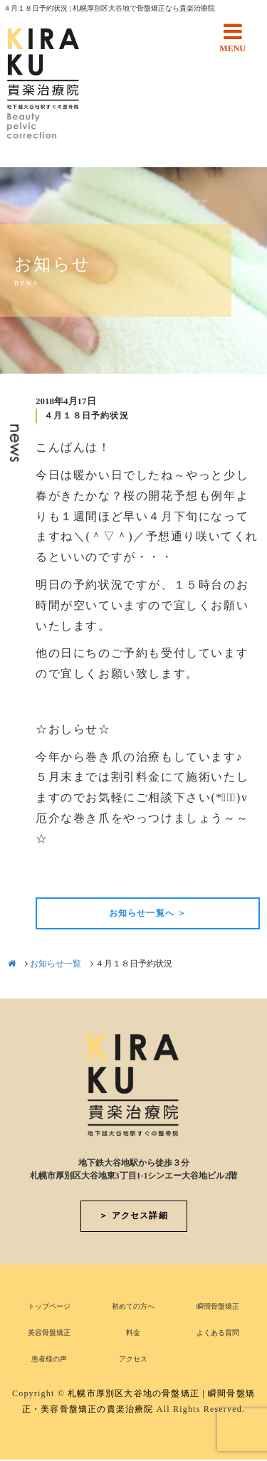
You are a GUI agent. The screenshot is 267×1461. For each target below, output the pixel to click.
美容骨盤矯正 (49, 1332)
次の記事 (236, 873)
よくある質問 (218, 1332)
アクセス (133, 1359)
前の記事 (60, 873)
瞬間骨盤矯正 (218, 1306)
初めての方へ (133, 1306)
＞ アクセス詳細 (133, 1215)
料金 (133, 1332)
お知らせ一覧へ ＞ (148, 913)
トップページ (49, 1306)
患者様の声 (49, 1359)
